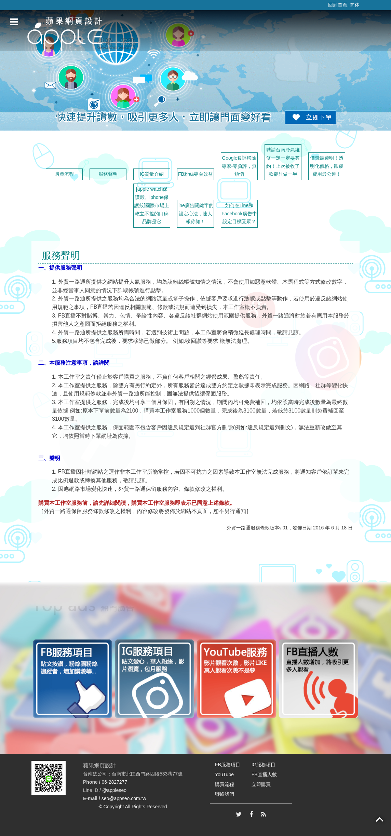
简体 (355, 5)
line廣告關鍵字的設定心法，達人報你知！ (195, 214)
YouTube (224, 774)
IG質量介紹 (152, 174)
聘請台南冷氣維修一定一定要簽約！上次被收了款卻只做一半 (283, 162)
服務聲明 (108, 174)
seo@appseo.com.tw (124, 798)
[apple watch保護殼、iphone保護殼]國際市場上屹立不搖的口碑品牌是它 (151, 205)
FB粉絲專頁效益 (195, 174)
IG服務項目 (264, 764)
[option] (72, 679)
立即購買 (261, 784)
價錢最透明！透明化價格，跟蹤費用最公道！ (326, 166)
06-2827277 (114, 782)
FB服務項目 (227, 764)
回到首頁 (337, 5)
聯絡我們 (224, 794)
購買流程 (64, 174)
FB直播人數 (264, 774)
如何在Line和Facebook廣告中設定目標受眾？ (239, 214)
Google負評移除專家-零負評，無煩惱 (239, 166)
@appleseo (114, 790)
